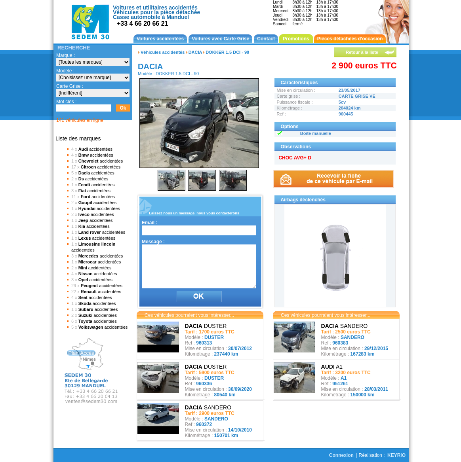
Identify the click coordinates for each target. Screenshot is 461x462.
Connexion (341, 455)
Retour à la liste (362, 52)
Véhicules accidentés (163, 52)
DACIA (195, 52)
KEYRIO (396, 455)
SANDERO (208, 407)
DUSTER (206, 326)
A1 (332, 367)
